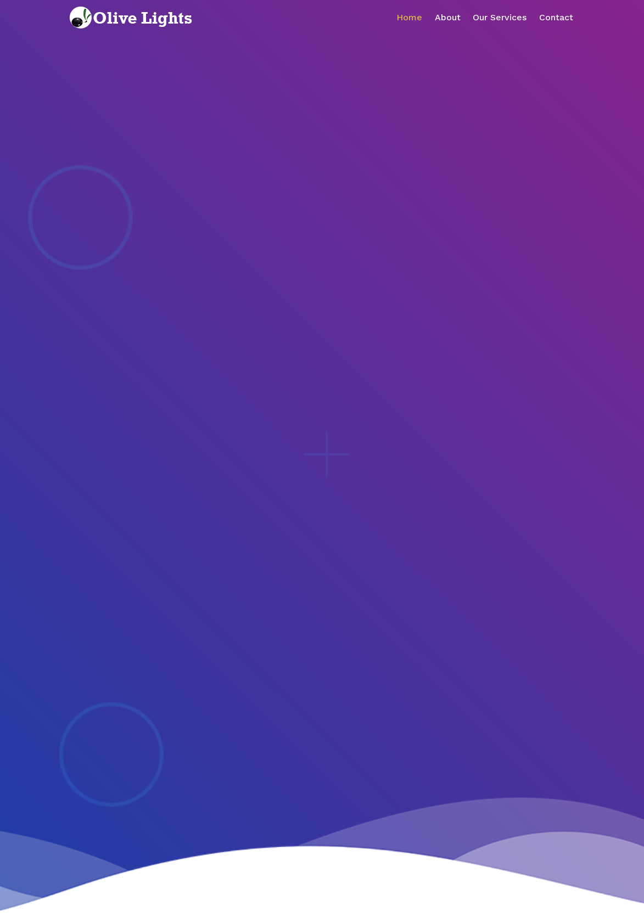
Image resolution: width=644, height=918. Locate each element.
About (448, 17)
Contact (556, 17)
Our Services (500, 17)
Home (409, 17)
